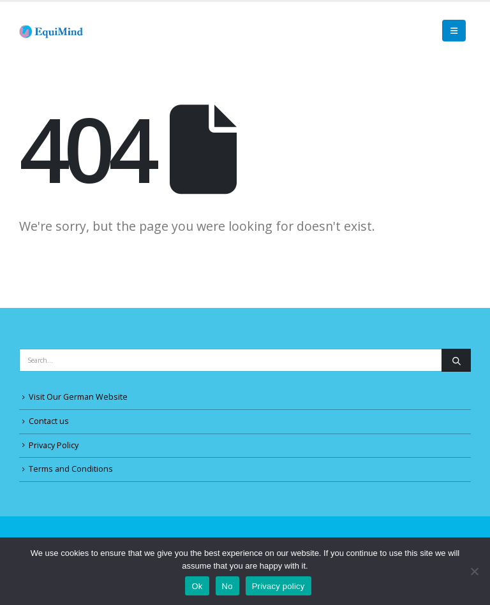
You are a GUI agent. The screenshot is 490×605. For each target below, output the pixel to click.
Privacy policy (278, 586)
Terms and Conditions (71, 468)
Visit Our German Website (78, 396)
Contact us (49, 421)
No (227, 586)
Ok (196, 586)
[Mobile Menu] (454, 30)
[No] (474, 571)
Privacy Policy (53, 445)
